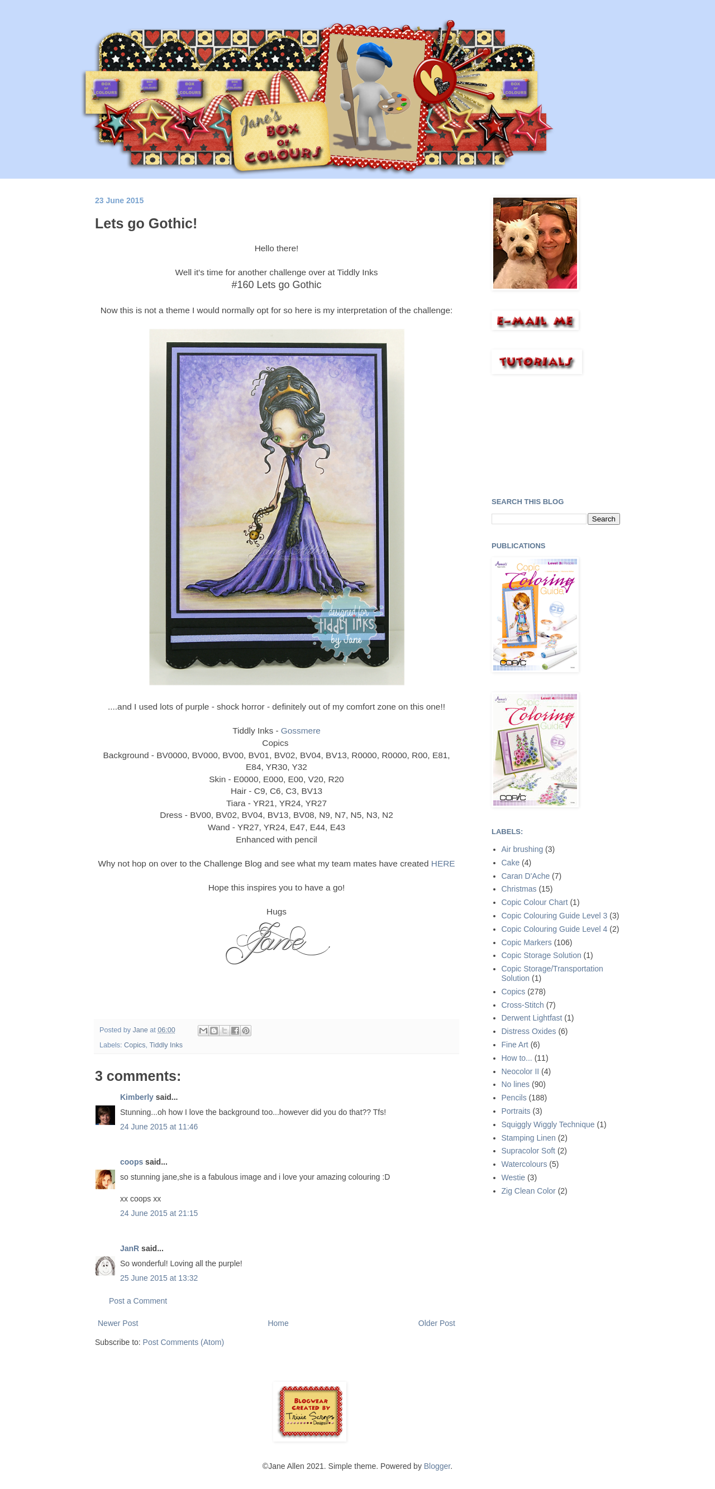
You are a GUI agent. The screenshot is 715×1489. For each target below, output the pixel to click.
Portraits (516, 1111)
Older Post (436, 1323)
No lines (516, 1084)
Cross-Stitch (523, 1004)
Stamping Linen (529, 1137)
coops (131, 1161)
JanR (129, 1248)
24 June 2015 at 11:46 (159, 1126)
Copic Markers (527, 942)
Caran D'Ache (526, 876)
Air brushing (523, 849)
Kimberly (137, 1097)
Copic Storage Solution (541, 955)
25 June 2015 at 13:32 (159, 1277)
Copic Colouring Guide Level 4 (555, 929)
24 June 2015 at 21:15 (159, 1213)
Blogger (437, 1466)
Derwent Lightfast (532, 1017)
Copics (135, 1045)
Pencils (514, 1097)
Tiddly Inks (166, 1045)
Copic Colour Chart (535, 902)
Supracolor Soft (529, 1150)
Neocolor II (521, 1071)
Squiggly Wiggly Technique (548, 1124)
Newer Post (118, 1323)
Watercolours (524, 1164)
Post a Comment (138, 1300)
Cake (511, 862)
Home (278, 1323)
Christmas (519, 888)
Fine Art (515, 1044)
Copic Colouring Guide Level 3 (555, 915)
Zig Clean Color (529, 1190)
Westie (514, 1177)
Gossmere (301, 730)
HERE (443, 863)
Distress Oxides (529, 1031)
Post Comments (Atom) (183, 1342)
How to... (517, 1058)
